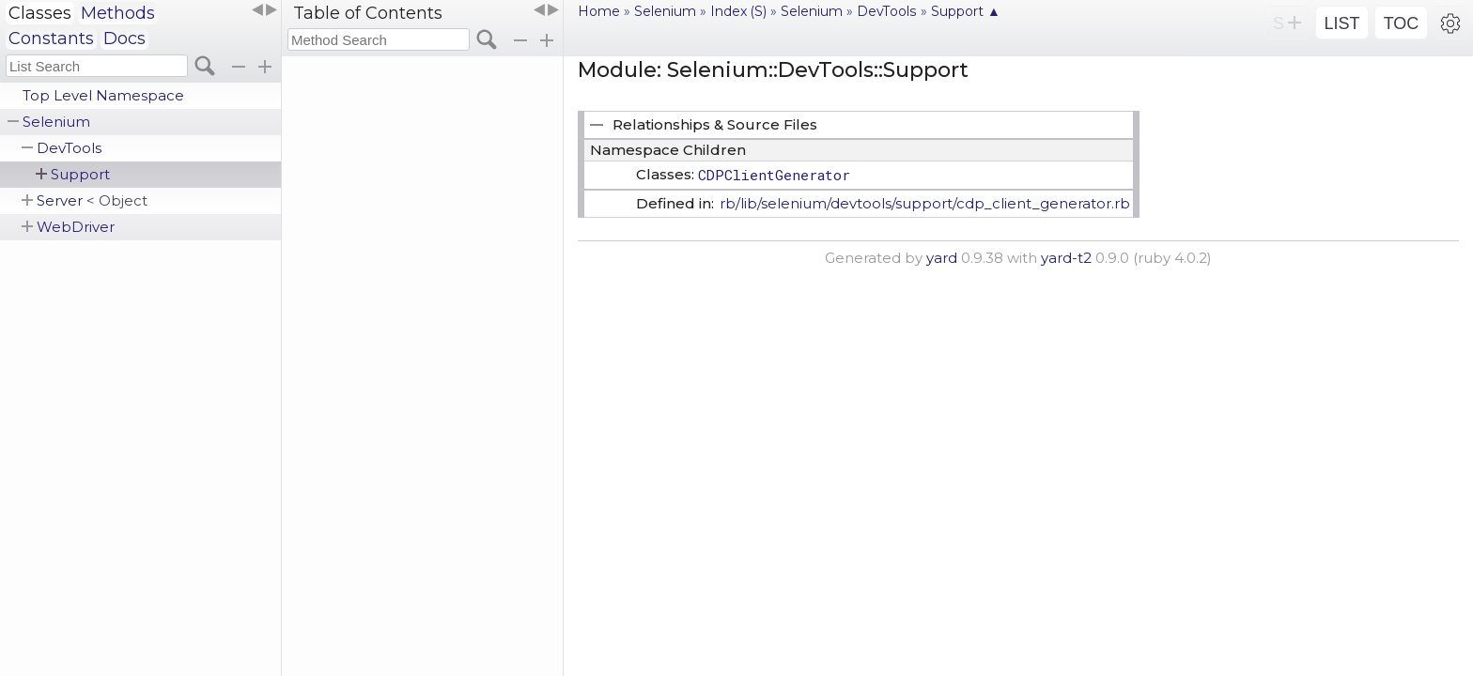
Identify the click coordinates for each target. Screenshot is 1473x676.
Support (80, 174)
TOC (1401, 23)
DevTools (69, 148)
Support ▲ (965, 11)
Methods (118, 13)
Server (92, 200)
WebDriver (76, 227)
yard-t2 (1066, 258)
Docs (124, 38)
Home (599, 11)
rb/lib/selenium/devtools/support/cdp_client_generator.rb (925, 203)
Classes (39, 13)
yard (941, 258)
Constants (51, 38)
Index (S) (738, 11)
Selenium (56, 122)
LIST (1341, 23)
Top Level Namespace (103, 95)
